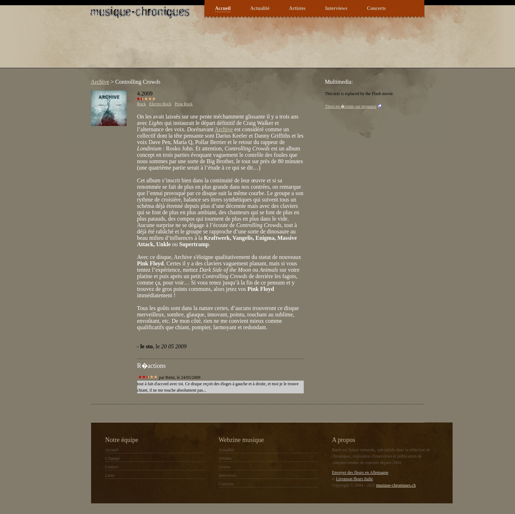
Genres (225, 466)
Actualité (259, 8)
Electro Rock (160, 103)
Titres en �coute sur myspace (351, 106)
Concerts (376, 8)
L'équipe (112, 458)
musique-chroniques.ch (396, 485)
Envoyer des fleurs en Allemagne (360, 472)
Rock (141, 103)
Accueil (223, 8)
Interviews (336, 8)
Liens (110, 475)
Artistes (297, 8)
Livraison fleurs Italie (354, 478)
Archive (100, 82)
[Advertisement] (217, 47)
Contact (111, 466)
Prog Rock (184, 103)
